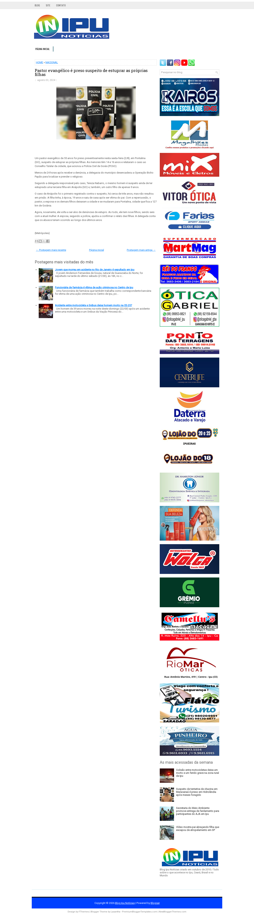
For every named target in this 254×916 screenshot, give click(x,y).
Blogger (155, 903)
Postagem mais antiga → (141, 249)
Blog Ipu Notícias (125, 903)
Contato (61, 5)
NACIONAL (51, 62)
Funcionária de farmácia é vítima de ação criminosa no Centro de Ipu (94, 287)
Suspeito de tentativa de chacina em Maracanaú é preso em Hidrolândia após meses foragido (196, 791)
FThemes (84, 911)
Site (48, 5)
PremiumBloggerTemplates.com (139, 911)
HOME (39, 62)
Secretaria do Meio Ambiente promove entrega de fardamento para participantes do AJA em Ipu (197, 811)
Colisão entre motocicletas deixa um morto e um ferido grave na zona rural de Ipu (197, 772)
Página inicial (42, 49)
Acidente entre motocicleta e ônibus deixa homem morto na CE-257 (93, 305)
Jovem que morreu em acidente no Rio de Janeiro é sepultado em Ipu (94, 269)
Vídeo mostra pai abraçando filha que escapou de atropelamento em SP (197, 829)
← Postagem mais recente (51, 249)
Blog (37, 5)
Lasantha (115, 911)
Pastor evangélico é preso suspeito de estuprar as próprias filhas (91, 72)
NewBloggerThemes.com (172, 911)
